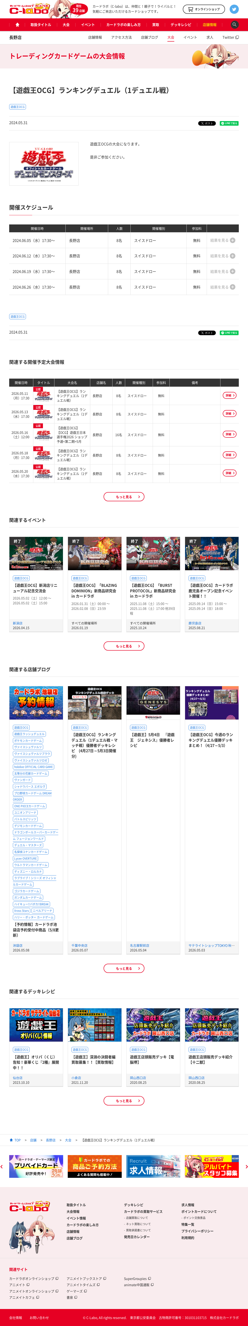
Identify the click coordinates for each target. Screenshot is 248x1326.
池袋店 (18, 945)
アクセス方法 (121, 37)
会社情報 (15, 1317)
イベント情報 (76, 1218)
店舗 (33, 1140)
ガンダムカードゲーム (28, 897)
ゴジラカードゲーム (26, 891)
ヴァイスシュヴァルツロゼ (30, 760)
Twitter (228, 37)
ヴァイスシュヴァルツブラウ (32, 754)
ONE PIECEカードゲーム (29, 806)
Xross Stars (21, 911)
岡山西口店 (138, 1077)
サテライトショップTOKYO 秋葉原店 (215, 945)
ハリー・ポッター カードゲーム (34, 917)
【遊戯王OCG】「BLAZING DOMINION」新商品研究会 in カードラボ (94, 590)
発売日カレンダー (137, 1236)
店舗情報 (210, 24)
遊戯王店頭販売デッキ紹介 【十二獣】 (211, 1059)
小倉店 (76, 1077)
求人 (209, 37)
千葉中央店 (79, 945)
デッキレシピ (181, 24)
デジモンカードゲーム (28, 826)
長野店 (15, 37)
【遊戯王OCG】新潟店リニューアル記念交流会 (35, 587)
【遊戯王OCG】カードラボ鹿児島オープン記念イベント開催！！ (211, 590)
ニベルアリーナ (42, 911)
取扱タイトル (41, 24)
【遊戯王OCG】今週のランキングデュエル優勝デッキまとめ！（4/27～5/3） (211, 740)
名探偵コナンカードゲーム (30, 852)
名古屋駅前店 (139, 945)
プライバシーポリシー (197, 1231)
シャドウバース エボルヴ (29, 787)
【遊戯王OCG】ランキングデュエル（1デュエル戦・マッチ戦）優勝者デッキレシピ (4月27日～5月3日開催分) (94, 745)
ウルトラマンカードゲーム (30, 865)
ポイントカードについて (199, 1211)
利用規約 (187, 1237)
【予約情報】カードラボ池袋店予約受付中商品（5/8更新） (36, 929)
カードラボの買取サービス (143, 1211)
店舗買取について (137, 1218)
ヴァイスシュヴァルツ (28, 747)
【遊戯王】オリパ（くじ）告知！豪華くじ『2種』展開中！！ (36, 1062)
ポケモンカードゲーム (28, 741)
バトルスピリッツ (25, 819)
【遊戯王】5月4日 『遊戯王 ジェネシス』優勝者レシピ (152, 740)
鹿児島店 (195, 623)
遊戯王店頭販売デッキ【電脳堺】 (152, 1059)
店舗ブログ (149, 37)
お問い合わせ (39, 1317)
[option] (36, 1166)
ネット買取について (138, 1224)
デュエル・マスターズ (28, 845)
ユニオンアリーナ (25, 812)
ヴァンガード (22, 780)
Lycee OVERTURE (25, 858)
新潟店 (18, 623)
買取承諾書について (138, 1230)
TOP (17, 1140)
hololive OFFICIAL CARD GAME (33, 767)
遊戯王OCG (18, 107)
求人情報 (187, 1204)
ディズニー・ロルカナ (28, 872)
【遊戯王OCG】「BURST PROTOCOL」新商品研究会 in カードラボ (153, 590)
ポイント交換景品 (194, 1218)
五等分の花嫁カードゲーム (30, 773)
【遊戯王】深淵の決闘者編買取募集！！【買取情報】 (93, 1059)
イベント (88, 24)
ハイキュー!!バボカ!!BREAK (31, 904)
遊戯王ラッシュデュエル (29, 734)
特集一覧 (187, 1224)
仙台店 (18, 1077)
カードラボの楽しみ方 (123, 24)
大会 (66, 24)
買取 (155, 24)
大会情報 (73, 1211)
